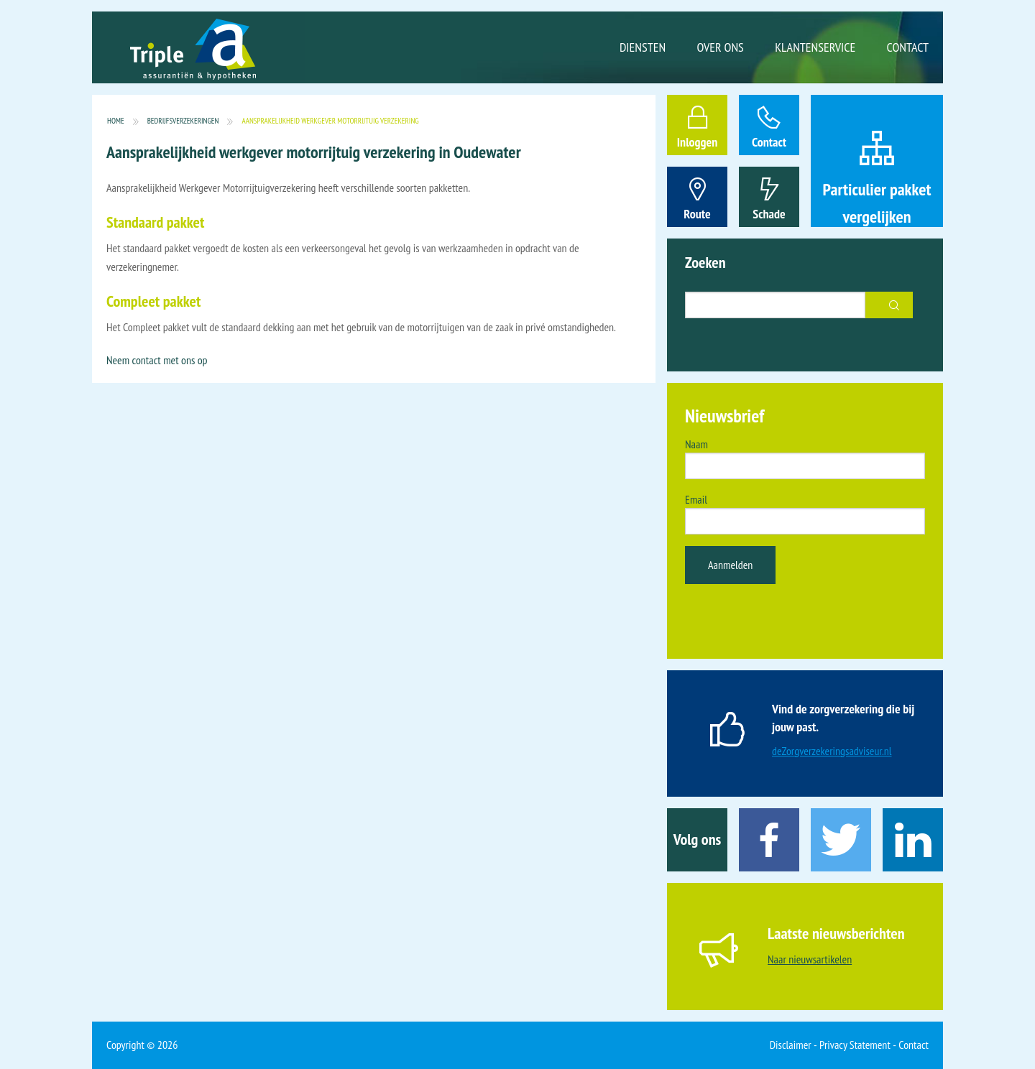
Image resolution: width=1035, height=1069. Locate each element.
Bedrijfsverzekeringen (183, 121)
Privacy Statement (855, 1044)
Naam (696, 444)
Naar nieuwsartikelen (810, 959)
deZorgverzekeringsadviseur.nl (832, 751)
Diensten (643, 47)
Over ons (720, 47)
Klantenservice (815, 47)
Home (115, 121)
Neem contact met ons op (157, 360)
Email (696, 499)
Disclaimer (790, 1044)
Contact (908, 47)
